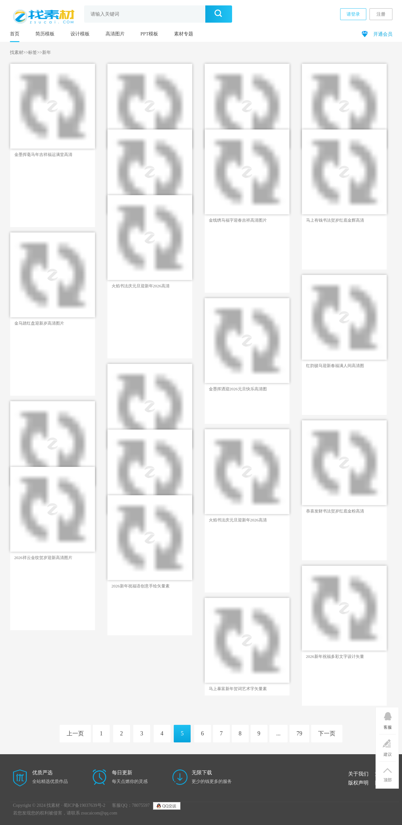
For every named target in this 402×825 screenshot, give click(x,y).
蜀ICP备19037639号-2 (84, 805)
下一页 (326, 733)
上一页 (75, 733)
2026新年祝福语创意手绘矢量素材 (141, 586)
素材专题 (183, 33)
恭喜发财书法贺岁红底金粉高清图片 (335, 511)
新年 (46, 52)
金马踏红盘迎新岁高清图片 (39, 323)
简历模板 (45, 33)
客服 (387, 718)
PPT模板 (149, 33)
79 (299, 733)
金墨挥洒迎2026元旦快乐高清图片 (238, 389)
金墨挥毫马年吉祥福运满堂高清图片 (43, 154)
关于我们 (358, 774)
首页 (14, 33)
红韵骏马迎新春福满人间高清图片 (335, 365)
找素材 (16, 52)
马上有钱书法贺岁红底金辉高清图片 (335, 220)
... (278, 733)
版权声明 (358, 782)
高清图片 (115, 33)
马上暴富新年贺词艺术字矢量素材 (238, 688)
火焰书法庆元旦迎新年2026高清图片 (141, 286)
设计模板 (80, 33)
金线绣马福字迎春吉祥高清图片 (238, 220)
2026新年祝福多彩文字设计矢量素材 (335, 656)
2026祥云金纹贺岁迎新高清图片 (43, 557)
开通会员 (376, 33)
